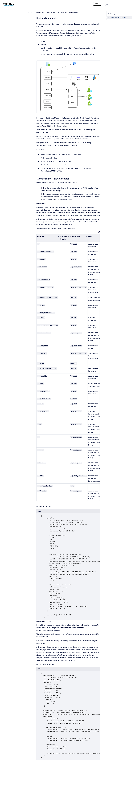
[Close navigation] (30, 12)
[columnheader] (48, 238)
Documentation (40, 12)
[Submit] (106, 3)
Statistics (64, 12)
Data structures (73, 12)
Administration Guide (53, 12)
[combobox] (118, 4)
